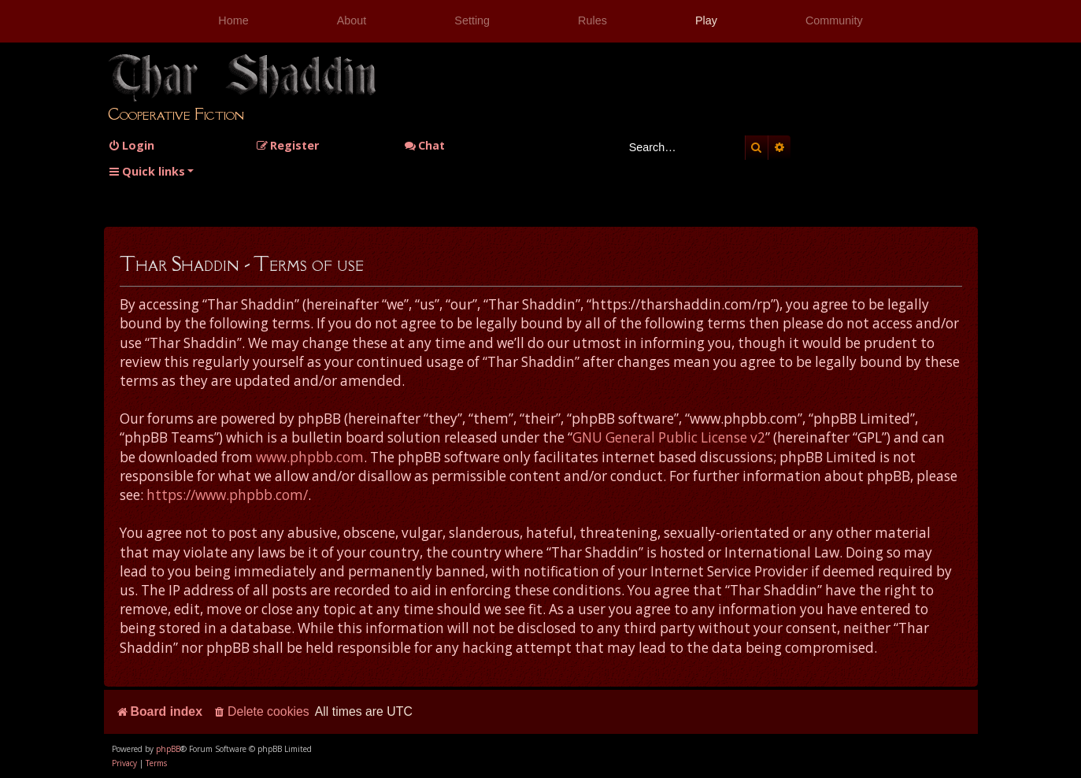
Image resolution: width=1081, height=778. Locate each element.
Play (706, 20)
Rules (592, 20)
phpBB (168, 748)
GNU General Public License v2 (668, 437)
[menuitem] (131, 145)
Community (834, 20)
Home (233, 20)
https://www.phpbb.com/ (227, 495)
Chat (424, 145)
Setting (472, 20)
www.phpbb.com (310, 457)
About (352, 20)
